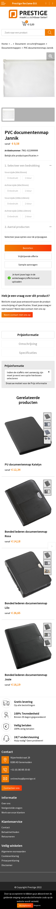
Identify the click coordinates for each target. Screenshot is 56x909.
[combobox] (23, 32)
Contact (5, 827)
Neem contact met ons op (17, 314)
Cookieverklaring (10, 856)
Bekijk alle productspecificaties (21, 155)
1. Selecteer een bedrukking (22, 165)
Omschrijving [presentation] (28, 344)
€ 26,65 (12, 613)
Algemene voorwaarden (13, 851)
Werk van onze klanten (13, 812)
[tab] (27, 334)
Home (4, 43)
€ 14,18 (12, 541)
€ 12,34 (12, 469)
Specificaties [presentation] (28, 353)
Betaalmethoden (10, 832)
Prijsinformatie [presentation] (28, 335)
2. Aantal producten (17, 227)
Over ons (5, 803)
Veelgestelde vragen (11, 807)
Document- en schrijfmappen (30, 43)
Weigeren (37, 905)
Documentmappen (11, 47)
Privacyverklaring (10, 860)
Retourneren (8, 836)
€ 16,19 (12, 684)
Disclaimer (6, 865)
